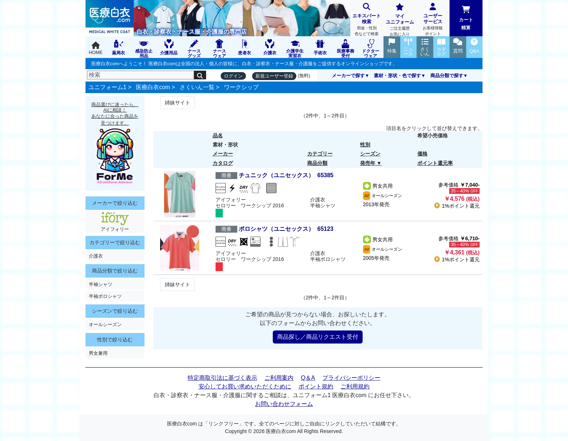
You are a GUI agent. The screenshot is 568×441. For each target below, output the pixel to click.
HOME (96, 48)
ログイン (233, 76)
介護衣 (96, 256)
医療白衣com (153, 87)
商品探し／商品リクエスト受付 (317, 337)
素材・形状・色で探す (397, 75)
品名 (218, 135)
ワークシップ (241, 87)
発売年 (367, 163)
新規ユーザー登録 (274, 76)
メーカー (223, 154)
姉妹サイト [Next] (177, 102)
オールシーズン (105, 324)
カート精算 (466, 18)
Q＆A (308, 378)
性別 (365, 144)
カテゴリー (320, 154)
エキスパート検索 (367, 20)
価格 (422, 154)
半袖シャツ (100, 284)
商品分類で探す (446, 75)
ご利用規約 (355, 386)
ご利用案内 (278, 378)
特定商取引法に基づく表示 (222, 378)
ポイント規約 (315, 386)
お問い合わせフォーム (284, 404)
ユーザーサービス (433, 20)
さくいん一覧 (197, 87)
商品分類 (317, 163)
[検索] (140, 75)
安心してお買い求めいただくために (245, 386)
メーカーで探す (348, 75)
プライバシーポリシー (351, 378)
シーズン (370, 154)
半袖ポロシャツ (105, 296)
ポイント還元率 (435, 163)
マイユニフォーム (400, 20)
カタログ (223, 163)
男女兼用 (98, 353)
